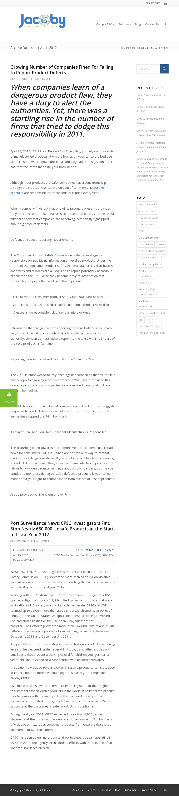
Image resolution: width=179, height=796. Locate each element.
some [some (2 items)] (141, 312)
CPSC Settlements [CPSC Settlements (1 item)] (148, 237)
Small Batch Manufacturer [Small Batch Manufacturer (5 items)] (146, 303)
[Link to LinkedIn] (165, 3)
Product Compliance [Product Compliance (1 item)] (149, 264)
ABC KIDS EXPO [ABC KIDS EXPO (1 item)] (146, 204)
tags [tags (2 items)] (140, 319)
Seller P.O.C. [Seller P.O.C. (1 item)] (145, 282)
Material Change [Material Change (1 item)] (147, 257)
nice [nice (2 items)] (162, 257)
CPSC (36, 541)
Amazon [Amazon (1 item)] (143, 211)
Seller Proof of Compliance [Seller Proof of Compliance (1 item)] (146, 292)
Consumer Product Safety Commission (44, 255)
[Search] (165, 24)
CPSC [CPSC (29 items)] (141, 231)
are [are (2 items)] (153, 211)
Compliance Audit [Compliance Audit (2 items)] (148, 217)
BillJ (48, 79)
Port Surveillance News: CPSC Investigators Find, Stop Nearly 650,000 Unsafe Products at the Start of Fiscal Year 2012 (62, 529)
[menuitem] (105, 24)
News (36, 79)
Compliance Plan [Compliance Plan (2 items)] (147, 224)
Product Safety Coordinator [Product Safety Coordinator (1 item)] (146, 273)
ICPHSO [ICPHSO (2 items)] (161, 244)
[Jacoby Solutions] (41, 24)
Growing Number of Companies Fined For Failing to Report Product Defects (62, 70)
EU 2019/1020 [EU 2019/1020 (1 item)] (145, 244)
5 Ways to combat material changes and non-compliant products (151, 147)
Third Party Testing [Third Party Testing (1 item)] (149, 326)
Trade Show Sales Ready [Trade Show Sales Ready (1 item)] (151, 332)
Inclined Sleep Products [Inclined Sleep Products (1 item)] (151, 250)
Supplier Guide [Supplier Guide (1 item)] (157, 312)
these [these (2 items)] (150, 319)
